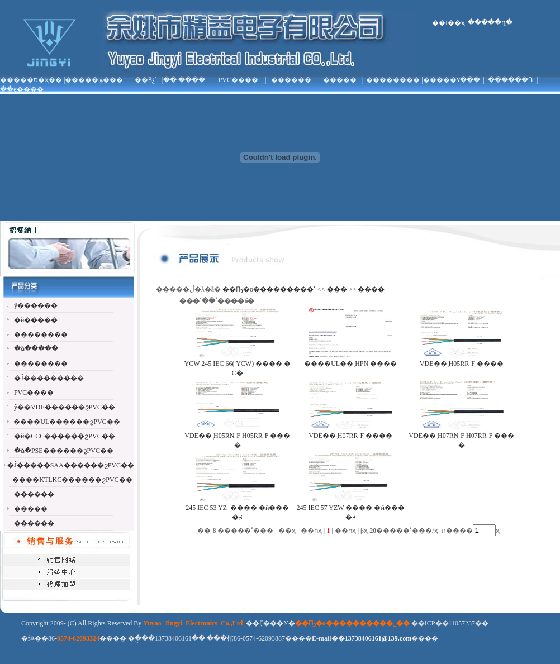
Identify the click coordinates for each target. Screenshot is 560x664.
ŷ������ (36, 305)
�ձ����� (36, 348)
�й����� (36, 320)
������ (291, 80)
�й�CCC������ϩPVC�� (64, 436)
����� (340, 80)
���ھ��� (100, 80)
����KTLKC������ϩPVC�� (72, 480)
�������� (393, 80)
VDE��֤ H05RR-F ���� (462, 363)
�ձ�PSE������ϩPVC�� (63, 451)
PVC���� (238, 80)
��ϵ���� (22, 89)
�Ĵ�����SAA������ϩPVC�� (70, 465)
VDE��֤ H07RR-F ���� (350, 436)
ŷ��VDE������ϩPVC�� (64, 407)
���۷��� (458, 80)
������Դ (510, 80)
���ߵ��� (330, 289)
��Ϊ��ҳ (448, 23)
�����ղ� (490, 22)
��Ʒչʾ (146, 80)
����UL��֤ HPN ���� (350, 363)
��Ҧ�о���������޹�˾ (268, 289)
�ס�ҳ (38, 80)
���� (191, 80)
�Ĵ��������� (49, 378)
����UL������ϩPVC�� (66, 422)
